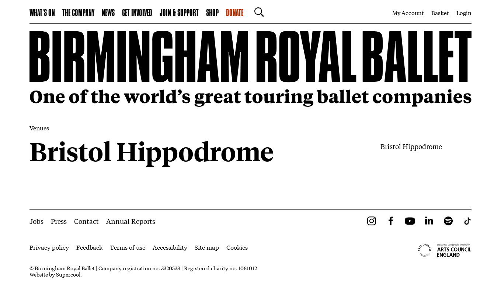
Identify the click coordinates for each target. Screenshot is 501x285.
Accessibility (170, 247)
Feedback (89, 247)
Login (464, 12)
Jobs (36, 221)
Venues (39, 127)
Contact (86, 221)
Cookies (237, 247)
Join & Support (179, 13)
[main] (251, 116)
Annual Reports (130, 221)
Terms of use (127, 247)
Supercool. (69, 274)
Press (59, 221)
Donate (234, 13)
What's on (42, 13)
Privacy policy (49, 247)
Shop (212, 13)
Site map (207, 247)
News (108, 13)
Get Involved (137, 13)
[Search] (257, 12)
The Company (78, 13)
